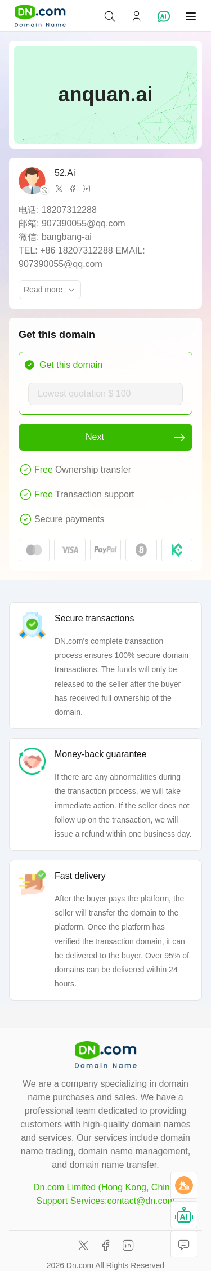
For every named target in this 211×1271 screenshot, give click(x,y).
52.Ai (65, 172)
